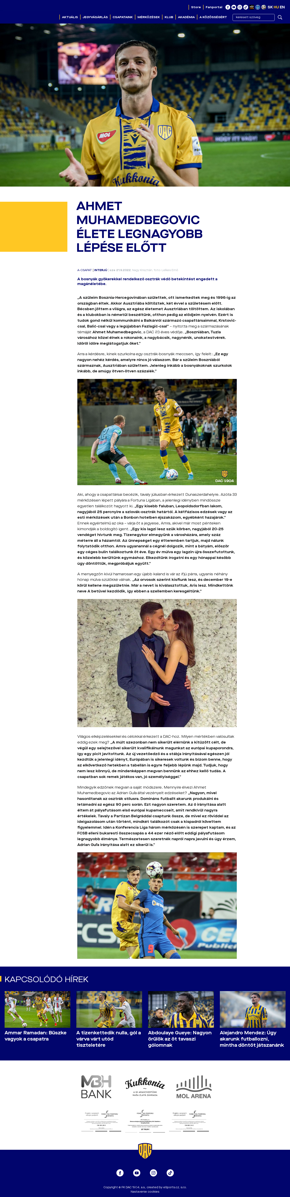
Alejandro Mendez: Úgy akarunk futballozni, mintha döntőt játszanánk (252, 1039)
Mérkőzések (149, 17)
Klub (169, 17)
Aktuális (70, 17)
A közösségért (213, 17)
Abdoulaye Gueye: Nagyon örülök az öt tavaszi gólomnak (180, 1039)
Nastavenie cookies (145, 1192)
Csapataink (123, 17)
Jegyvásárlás (95, 17)
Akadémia (186, 17)
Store (196, 7)
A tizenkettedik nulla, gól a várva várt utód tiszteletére (108, 1039)
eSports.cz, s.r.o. (175, 1187)
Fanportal (214, 7)
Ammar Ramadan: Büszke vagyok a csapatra (36, 1036)
